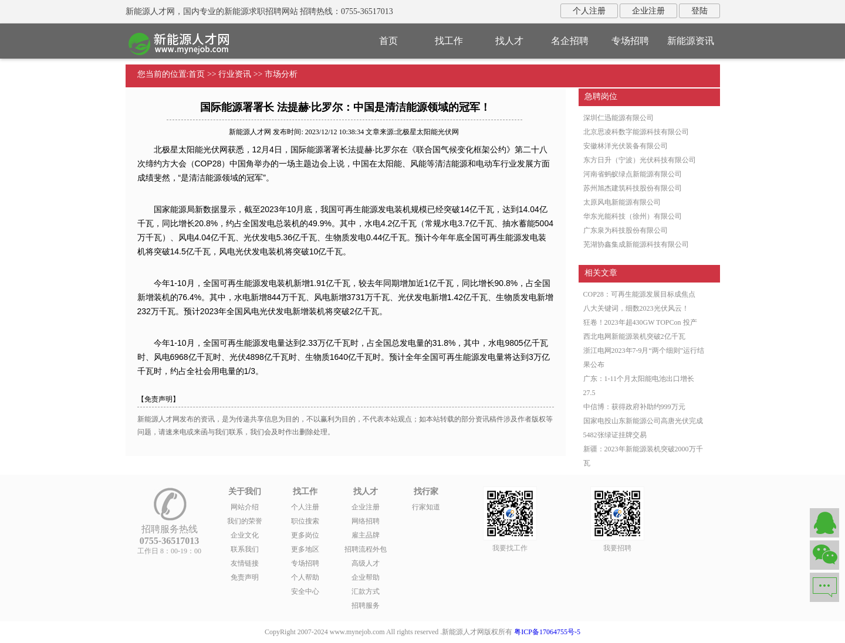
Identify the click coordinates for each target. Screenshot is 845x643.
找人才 (509, 41)
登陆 (699, 10)
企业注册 (648, 10)
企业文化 (245, 535)
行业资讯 (234, 74)
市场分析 (281, 74)
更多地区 (305, 549)
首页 (388, 41)
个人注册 (589, 10)
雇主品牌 (365, 535)
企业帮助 (365, 577)
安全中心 (305, 591)
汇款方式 (365, 591)
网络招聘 (365, 521)
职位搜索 (305, 521)
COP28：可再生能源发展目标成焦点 (639, 294)
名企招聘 (570, 41)
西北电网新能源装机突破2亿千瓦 (634, 336)
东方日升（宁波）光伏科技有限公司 (639, 160)
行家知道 (426, 507)
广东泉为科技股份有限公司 (625, 230)
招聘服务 (365, 605)
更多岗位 (305, 535)
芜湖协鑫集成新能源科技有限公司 (636, 244)
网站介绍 (245, 507)
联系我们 (245, 549)
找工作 (449, 41)
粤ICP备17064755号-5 (547, 632)
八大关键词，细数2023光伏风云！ (636, 308)
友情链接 (245, 563)
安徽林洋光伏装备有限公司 (625, 146)
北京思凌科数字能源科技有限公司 (636, 132)
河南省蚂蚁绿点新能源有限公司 (632, 174)
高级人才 (365, 563)
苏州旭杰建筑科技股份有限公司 (632, 188)
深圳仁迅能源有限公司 (618, 118)
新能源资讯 (690, 41)
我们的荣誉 (244, 521)
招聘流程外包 (365, 549)
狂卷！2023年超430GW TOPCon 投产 (640, 322)
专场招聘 (630, 41)
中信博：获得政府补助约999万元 (634, 407)
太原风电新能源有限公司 (622, 202)
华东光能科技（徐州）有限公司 (632, 216)
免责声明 (245, 577)
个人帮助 (305, 577)
